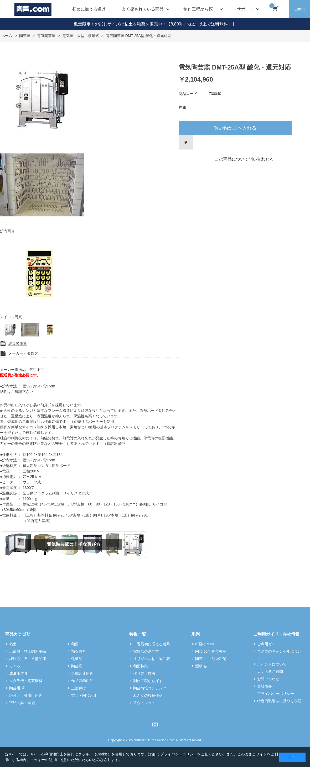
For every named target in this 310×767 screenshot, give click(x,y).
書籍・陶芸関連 (84, 695)
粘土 (13, 644)
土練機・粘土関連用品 (27, 651)
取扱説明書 (17, 344)
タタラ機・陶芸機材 (25, 681)
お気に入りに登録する (186, 142)
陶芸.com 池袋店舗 (210, 659)
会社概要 (264, 686)
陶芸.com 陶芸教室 (210, 651)
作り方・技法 (144, 673)
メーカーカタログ (23, 353)
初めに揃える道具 (89, 9)
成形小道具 (18, 673)
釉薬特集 (140, 666)
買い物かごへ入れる (235, 128)
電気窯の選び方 (146, 651)
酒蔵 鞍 (201, 666)
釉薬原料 (78, 651)
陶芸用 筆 (17, 688)
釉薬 (75, 644)
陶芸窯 (76, 666)
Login (299, 9)
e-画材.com (204, 644)
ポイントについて (272, 664)
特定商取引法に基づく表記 (279, 701)
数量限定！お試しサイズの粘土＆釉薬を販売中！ (120, 24)
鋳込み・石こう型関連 (27, 659)
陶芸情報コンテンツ (149, 688)
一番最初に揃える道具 (151, 644)
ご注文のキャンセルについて (279, 654)
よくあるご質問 (270, 671)
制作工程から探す (148, 681)
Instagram (155, 724)
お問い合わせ (268, 679)
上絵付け (78, 688)
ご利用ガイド (268, 644)
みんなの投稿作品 (148, 695)
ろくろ (14, 666)
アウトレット (144, 703)
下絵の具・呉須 (22, 703)
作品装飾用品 (82, 681)
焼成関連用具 (82, 673)
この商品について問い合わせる (244, 159)
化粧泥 (76, 659)
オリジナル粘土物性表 (151, 659)
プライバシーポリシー (275, 693)
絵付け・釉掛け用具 (25, 695)
